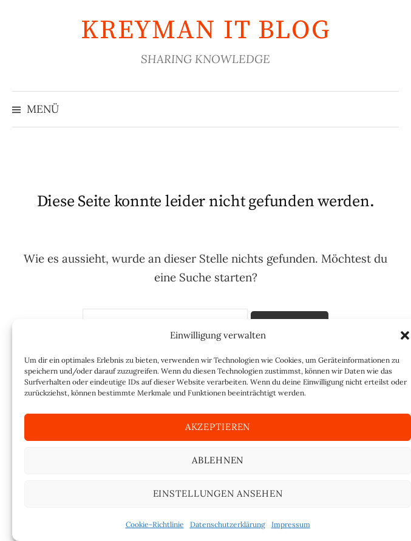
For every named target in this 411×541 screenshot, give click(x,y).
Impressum (290, 524)
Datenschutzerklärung (227, 524)
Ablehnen (217, 460)
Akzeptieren (217, 426)
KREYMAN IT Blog (205, 30)
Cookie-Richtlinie (155, 524)
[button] (405, 335)
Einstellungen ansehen (218, 493)
